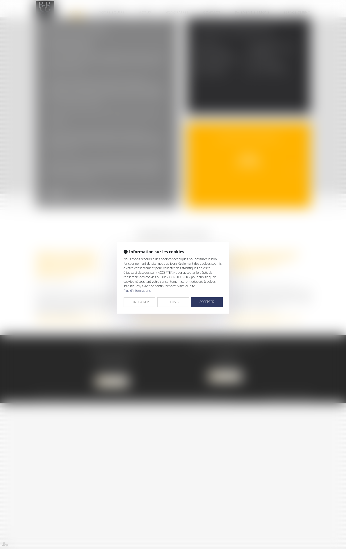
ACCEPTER (206, 302)
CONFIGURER (139, 302)
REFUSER (173, 302)
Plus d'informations (137, 290)
